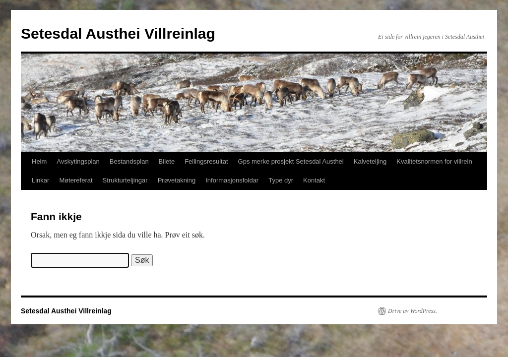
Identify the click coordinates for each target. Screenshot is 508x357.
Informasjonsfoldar (231, 180)
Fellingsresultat (206, 161)
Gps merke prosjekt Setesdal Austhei (291, 161)
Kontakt (314, 180)
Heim (39, 161)
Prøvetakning (177, 180)
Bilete (167, 161)
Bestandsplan (129, 161)
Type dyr (280, 180)
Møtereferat (75, 180)
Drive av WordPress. (412, 310)
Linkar (40, 180)
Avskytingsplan (78, 161)
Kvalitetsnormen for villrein (434, 161)
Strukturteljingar (125, 180)
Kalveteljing (370, 161)
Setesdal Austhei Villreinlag (118, 33)
